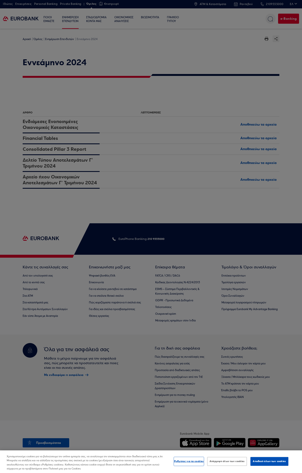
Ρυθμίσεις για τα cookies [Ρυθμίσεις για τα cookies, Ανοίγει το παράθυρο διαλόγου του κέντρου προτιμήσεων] (189, 461)
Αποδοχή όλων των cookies (269, 461)
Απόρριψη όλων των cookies (227, 461)
